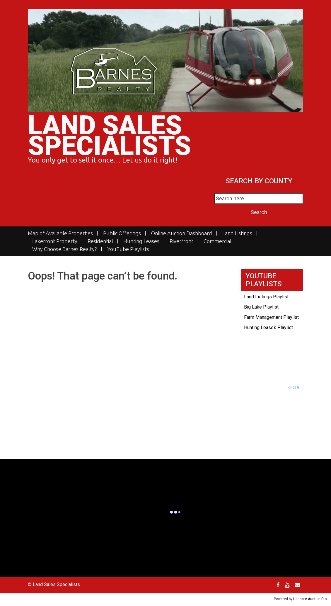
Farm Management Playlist (271, 317)
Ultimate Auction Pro (310, 599)
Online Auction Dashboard (181, 233)
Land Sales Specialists (109, 135)
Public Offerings (122, 233)
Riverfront (181, 241)
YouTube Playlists (128, 249)
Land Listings (237, 233)
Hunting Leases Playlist (268, 327)
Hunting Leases (141, 241)
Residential (100, 241)
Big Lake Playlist (261, 307)
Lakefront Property (54, 241)
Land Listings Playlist (266, 296)
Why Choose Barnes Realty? (64, 249)
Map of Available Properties (60, 233)
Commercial (217, 241)
